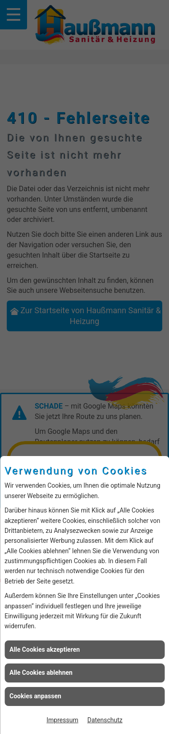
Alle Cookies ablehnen (41, 672)
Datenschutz (105, 720)
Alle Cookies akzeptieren (44, 649)
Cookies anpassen (35, 696)
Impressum (62, 720)
